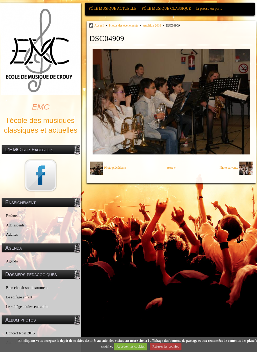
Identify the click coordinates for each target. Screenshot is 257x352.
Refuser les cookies (165, 346)
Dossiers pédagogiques (31, 274)
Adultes (12, 234)
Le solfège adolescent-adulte (27, 306)
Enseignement (20, 202)
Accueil (99, 25)
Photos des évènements (123, 25)
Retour (171, 168)
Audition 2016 (152, 25)
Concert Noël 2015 (20, 333)
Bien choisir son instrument (27, 288)
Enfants (12, 216)
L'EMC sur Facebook (29, 149)
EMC (41, 106)
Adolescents (15, 225)
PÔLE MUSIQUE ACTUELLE (112, 8)
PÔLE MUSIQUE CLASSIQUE (166, 8)
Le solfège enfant (19, 297)
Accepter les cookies (130, 346)
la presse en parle (209, 8)
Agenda (12, 261)
